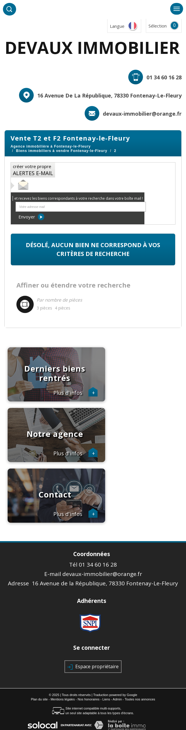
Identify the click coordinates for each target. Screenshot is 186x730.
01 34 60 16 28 (164, 77)
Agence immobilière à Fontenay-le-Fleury (51, 146)
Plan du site (39, 699)
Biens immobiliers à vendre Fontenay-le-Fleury (61, 151)
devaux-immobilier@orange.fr (142, 113)
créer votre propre (33, 170)
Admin (117, 699)
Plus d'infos (75, 393)
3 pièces (44, 308)
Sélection (158, 26)
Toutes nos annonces (140, 699)
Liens (106, 699)
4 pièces (62, 308)
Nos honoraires (89, 699)
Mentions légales (63, 699)
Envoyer (31, 216)
